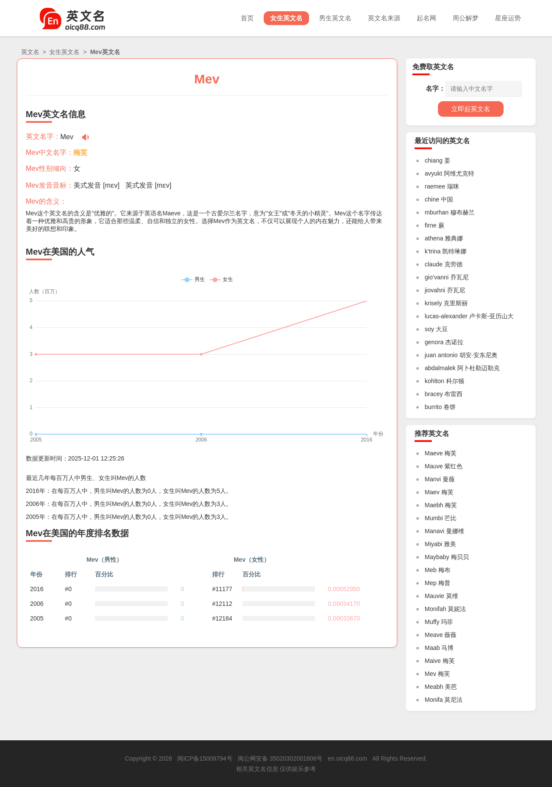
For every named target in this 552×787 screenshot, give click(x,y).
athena (434, 238)
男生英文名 (335, 18)
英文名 (30, 51)
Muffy (432, 621)
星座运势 (508, 18)
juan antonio (441, 355)
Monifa (434, 699)
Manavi (434, 531)
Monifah (436, 608)
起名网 (426, 18)
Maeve (434, 453)
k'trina (433, 251)
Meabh (434, 686)
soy (429, 329)
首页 (247, 18)
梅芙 (80, 152)
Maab (432, 647)
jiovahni (435, 290)
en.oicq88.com (347, 758)
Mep (431, 582)
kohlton (434, 381)
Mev (430, 673)
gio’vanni (437, 277)
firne (431, 225)
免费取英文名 (433, 66)
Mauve (434, 466)
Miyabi (433, 544)
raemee (435, 186)
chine (432, 199)
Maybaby (437, 556)
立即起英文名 (470, 108)
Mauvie (434, 595)
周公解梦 (466, 18)
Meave (434, 634)
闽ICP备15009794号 (205, 758)
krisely (433, 303)
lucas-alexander (446, 316)
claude (434, 264)
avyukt (433, 173)
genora (434, 342)
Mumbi (434, 518)
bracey (434, 393)
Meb (431, 569)
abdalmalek (440, 368)
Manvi (433, 479)
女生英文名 (286, 18)
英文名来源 (384, 18)
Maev (432, 492)
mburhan (437, 212)
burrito (433, 406)
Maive (433, 660)
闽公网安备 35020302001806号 (280, 758)
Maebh (434, 505)
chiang (434, 160)
